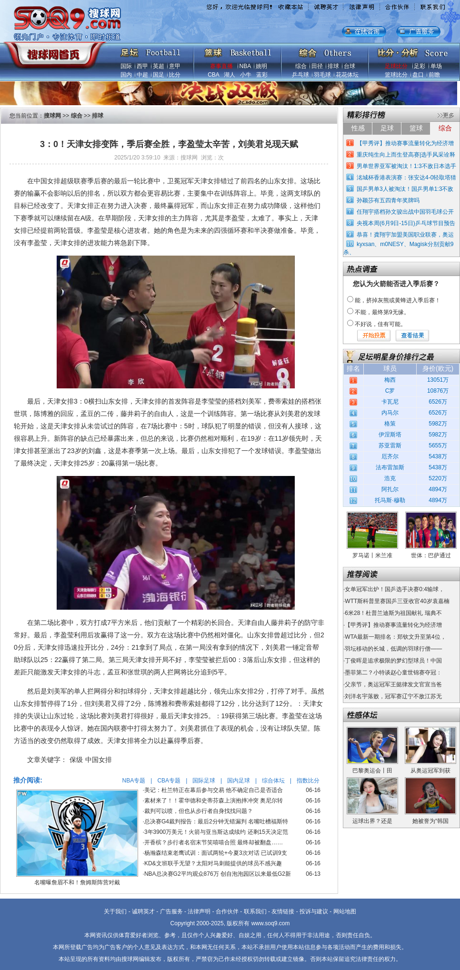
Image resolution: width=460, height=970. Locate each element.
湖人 (229, 74)
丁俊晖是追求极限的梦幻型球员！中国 (393, 660)
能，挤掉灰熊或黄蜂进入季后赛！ (397, 300)
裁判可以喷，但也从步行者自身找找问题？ (198, 811)
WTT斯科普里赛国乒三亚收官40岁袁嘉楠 (397, 601)
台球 (349, 66)
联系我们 (255, 911)
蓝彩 (262, 74)
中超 (142, 74)
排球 (333, 66)
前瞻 (434, 74)
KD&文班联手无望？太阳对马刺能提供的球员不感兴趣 (213, 863)
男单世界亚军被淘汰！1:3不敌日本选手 (406, 166)
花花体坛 (347, 74)
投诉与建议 (314, 911)
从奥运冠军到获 (430, 770)
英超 (158, 66)
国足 (158, 74)
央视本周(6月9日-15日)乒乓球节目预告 (406, 223)
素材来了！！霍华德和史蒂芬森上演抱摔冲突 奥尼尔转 (213, 800)
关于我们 (115, 911)
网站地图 (344, 911)
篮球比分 (396, 74)
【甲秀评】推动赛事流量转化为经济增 (405, 143)
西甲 (142, 66)
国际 (126, 66)
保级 (76, 759)
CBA (213, 74)
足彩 (419, 66)
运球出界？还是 (372, 821)
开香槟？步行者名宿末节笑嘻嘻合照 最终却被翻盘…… (213, 842)
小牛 (245, 74)
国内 (126, 74)
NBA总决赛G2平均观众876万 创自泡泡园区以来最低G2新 (217, 874)
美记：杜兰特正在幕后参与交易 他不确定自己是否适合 (213, 790)
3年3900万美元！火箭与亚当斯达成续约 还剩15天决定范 (216, 832)
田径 (317, 66)
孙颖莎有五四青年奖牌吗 (388, 200)
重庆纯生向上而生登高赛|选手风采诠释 (406, 154)
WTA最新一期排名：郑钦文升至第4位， (395, 636)
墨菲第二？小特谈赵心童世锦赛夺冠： (393, 672)
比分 (174, 74)
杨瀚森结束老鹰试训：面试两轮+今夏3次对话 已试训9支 (215, 853)
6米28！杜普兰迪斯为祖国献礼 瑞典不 (393, 613)
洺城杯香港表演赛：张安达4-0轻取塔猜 (406, 177)
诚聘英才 (143, 911)
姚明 (261, 66)
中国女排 (98, 759)
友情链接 (282, 911)
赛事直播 (221, 66)
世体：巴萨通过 (431, 555)
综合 (301, 66)
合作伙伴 (227, 911)
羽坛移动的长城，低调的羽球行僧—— (393, 648)
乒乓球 (300, 74)
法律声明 (199, 911)
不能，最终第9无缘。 (382, 312)
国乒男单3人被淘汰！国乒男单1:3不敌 (405, 189)
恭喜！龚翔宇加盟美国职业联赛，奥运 (405, 234)
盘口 (418, 74)
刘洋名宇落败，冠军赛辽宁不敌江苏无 (393, 696)
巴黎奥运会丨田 (372, 770)
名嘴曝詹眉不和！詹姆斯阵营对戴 (77, 882)
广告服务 (171, 911)
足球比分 (396, 66)
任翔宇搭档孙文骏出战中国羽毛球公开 (405, 211)
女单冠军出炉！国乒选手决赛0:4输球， (394, 589)
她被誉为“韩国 (430, 821)
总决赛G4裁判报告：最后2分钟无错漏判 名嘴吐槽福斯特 (216, 821)
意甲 (174, 66)
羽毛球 (322, 74)
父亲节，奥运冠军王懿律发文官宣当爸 (393, 684)
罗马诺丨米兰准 (372, 555)
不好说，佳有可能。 (380, 324)
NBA (245, 66)
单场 (436, 66)
